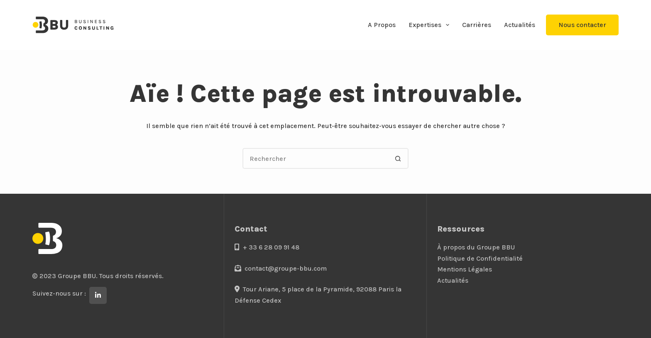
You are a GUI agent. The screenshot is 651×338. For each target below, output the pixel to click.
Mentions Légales (464, 269)
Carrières (476, 25)
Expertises (431, 25)
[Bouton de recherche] (398, 158)
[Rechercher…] (315, 158)
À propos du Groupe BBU (476, 247)
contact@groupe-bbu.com (281, 268)
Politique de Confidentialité (480, 258)
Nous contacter (582, 25)
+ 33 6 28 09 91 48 (267, 247)
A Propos (382, 25)
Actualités (519, 25)
